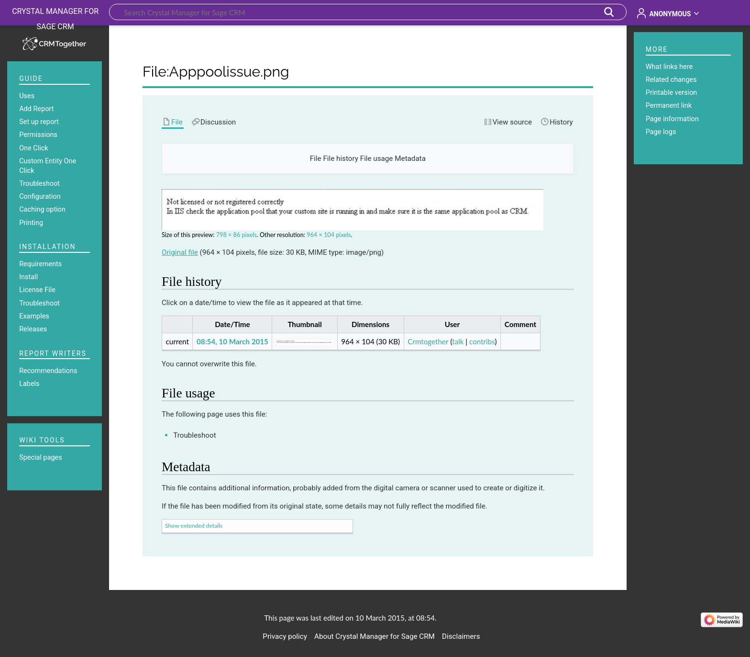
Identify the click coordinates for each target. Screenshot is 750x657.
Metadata (410, 158)
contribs (482, 341)
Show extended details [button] (193, 525)
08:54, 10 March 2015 (232, 341)
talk (457, 341)
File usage (376, 158)
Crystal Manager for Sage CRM (55, 19)
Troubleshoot (194, 435)
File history (340, 158)
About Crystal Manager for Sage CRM (374, 636)
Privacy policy (285, 636)
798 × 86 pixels (236, 234)
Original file (180, 252)
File (315, 158)
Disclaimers (461, 636)
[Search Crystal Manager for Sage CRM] (368, 12)
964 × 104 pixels (329, 234)
